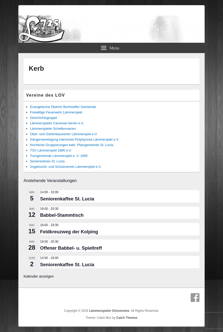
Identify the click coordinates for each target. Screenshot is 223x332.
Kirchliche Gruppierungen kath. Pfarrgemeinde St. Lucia (71, 145)
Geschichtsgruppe (43, 118)
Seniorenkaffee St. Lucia (67, 198)
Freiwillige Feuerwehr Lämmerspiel (56, 112)
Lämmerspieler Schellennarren (53, 129)
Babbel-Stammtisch (62, 215)
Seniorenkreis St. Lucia (47, 161)
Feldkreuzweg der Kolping (69, 231)
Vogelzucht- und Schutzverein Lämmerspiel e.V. (65, 167)
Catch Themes (126, 318)
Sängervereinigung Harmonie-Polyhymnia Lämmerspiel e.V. (74, 139)
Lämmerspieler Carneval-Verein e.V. (57, 123)
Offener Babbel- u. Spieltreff (71, 248)
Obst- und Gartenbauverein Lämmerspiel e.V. (64, 134)
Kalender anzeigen (39, 276)
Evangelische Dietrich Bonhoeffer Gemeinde (63, 107)
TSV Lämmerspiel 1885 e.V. (51, 150)
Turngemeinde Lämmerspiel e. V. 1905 (59, 156)
